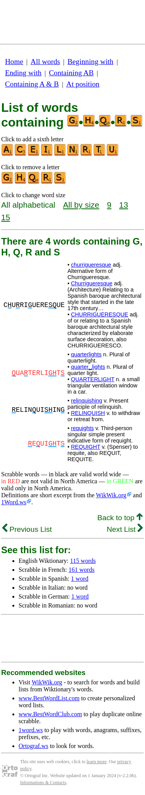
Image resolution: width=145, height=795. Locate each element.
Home (14, 61)
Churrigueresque (91, 283)
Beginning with (91, 61)
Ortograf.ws (33, 746)
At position (82, 84)
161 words (81, 569)
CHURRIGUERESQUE (99, 314)
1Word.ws (13, 502)
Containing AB (71, 73)
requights (82, 428)
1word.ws (31, 730)
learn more (97, 761)
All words (45, 61)
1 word (80, 578)
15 (5, 217)
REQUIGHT (85, 447)
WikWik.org (111, 495)
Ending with (23, 73)
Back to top (120, 518)
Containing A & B (32, 84)
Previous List (27, 529)
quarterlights (86, 354)
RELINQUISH (88, 413)
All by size (81, 204)
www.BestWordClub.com (50, 714)
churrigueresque (91, 265)
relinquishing (86, 401)
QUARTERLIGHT (92, 379)
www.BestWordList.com (49, 698)
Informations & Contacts (43, 782)
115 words (83, 560)
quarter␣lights (88, 367)
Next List (125, 529)
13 (123, 204)
